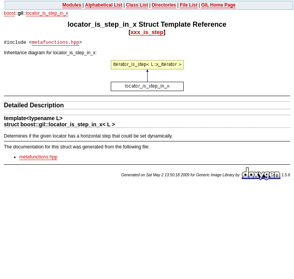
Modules (71, 5)
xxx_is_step (147, 32)
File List (188, 5)
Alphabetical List (103, 5)
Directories (164, 5)
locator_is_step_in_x (47, 13)
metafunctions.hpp (55, 42)
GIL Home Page (218, 5)
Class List (137, 5)
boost (9, 13)
